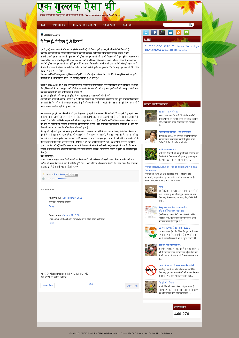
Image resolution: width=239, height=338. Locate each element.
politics (184, 50)
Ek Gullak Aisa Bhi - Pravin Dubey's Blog (102, 333)
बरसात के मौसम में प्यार (168, 111)
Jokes (170, 50)
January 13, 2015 (71, 215)
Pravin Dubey (59, 174)
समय (161, 187)
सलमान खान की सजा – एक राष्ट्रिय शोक (175, 132)
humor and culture (59, 178)
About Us (127, 24)
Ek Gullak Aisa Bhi (139, 333)
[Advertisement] (172, 77)
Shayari (149, 49)
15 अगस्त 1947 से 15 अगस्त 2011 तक (175, 228)
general (177, 50)
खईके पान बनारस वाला (168, 149)
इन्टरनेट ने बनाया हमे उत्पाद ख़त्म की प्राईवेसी (176, 265)
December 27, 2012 (72, 198)
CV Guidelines (58, 24)
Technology (192, 46)
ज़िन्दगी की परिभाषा (166, 282)
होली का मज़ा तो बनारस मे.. (170, 245)
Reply (51, 206)
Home (43, 24)
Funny (180, 46)
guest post (160, 49)
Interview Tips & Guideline (84, 24)
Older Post (132, 285)
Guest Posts (109, 24)
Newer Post (47, 285)
